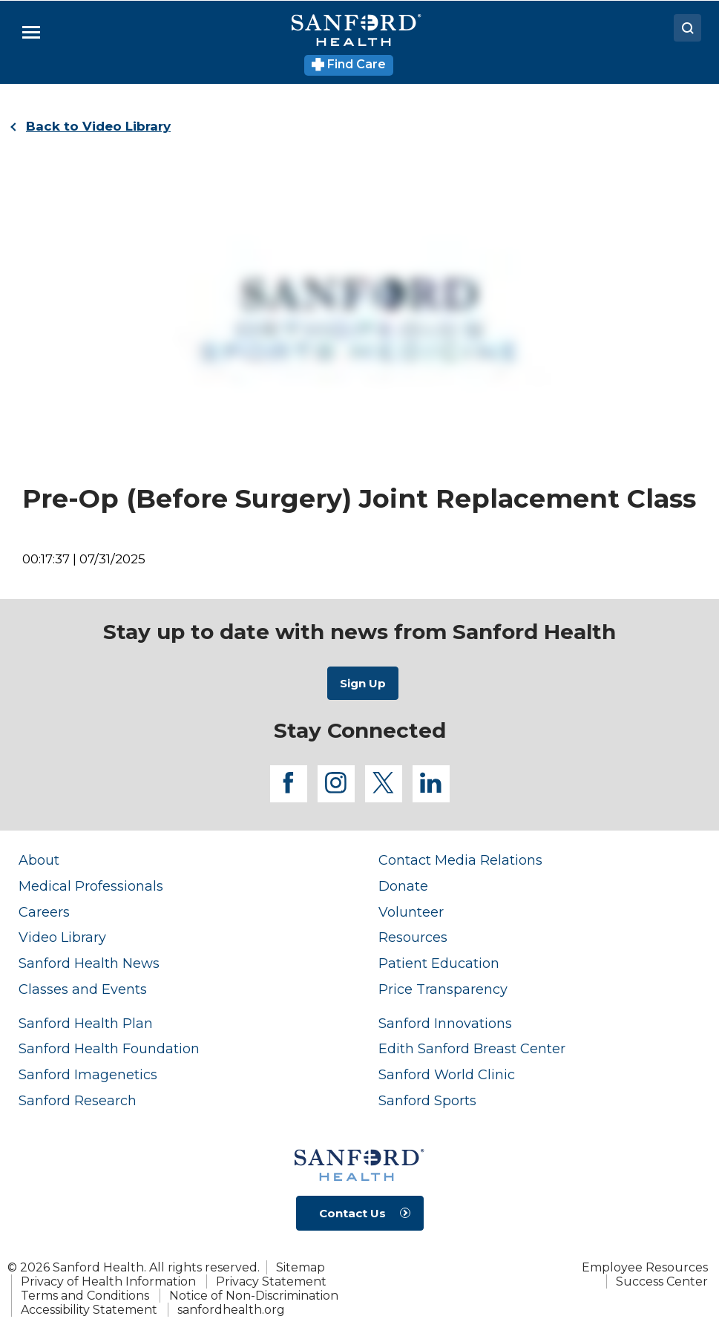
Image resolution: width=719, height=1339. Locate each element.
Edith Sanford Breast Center (471, 1048)
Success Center (662, 1281)
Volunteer (411, 911)
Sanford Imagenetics (88, 1074)
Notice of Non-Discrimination (253, 1296)
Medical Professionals (91, 885)
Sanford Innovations (445, 1023)
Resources (412, 937)
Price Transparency (443, 989)
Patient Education (438, 963)
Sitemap (300, 1267)
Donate (403, 885)
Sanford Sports (427, 1100)
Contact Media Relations (460, 859)
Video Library (62, 937)
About (39, 859)
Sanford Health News (89, 963)
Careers (44, 911)
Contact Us (352, 1213)
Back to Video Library (98, 126)
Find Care (349, 64)
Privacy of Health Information (108, 1281)
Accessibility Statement (89, 1310)
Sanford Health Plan (86, 1023)
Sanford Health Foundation (109, 1048)
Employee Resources (645, 1267)
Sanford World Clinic (446, 1074)
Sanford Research (78, 1100)
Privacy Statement (271, 1281)
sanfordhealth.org (231, 1310)
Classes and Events (83, 989)
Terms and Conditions (85, 1296)
